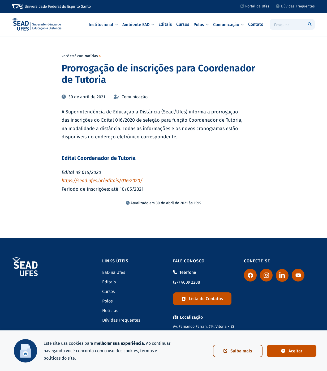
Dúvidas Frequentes (295, 6)
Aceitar (291, 350)
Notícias (91, 56)
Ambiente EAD (138, 24)
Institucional (103, 24)
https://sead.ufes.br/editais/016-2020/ (102, 181)
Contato (255, 24)
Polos (201, 24)
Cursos (182, 24)
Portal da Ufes (254, 6)
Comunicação (228, 24)
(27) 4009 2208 (186, 282)
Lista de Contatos (202, 298)
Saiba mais (237, 350)
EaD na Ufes (113, 272)
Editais (165, 24)
